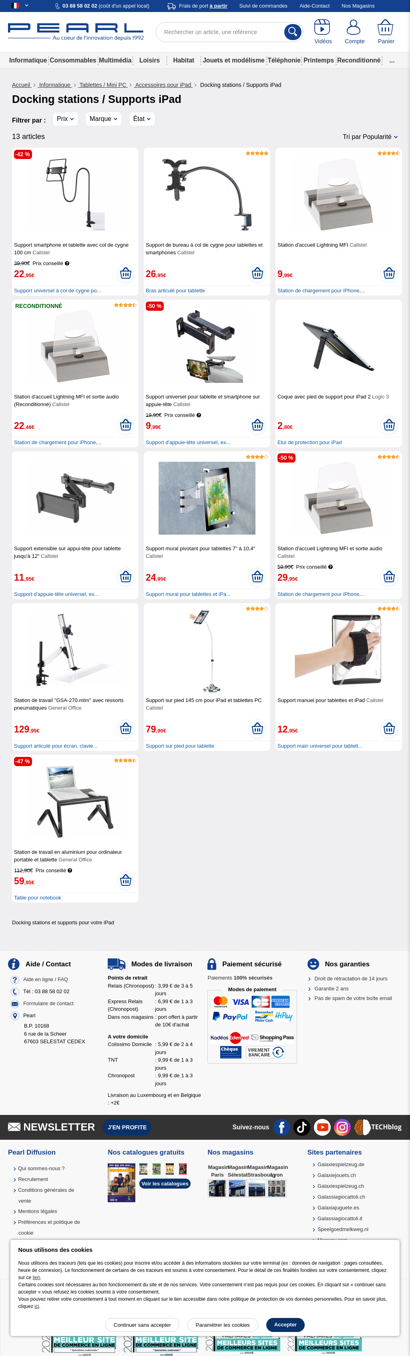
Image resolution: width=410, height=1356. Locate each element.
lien (36, 1277)
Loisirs (149, 60)
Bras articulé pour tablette (175, 291)
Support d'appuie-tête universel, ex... (188, 442)
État (139, 118)
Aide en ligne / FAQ (45, 980)
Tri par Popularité (367, 136)
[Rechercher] (292, 32)
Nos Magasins (358, 6)
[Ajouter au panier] (126, 273)
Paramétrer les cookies (223, 1325)
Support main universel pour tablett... (319, 746)
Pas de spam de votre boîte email (353, 998)
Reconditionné (358, 60)
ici (36, 1306)
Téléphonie (283, 60)
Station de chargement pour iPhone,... (321, 291)
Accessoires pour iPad (163, 85)
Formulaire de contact (48, 1004)
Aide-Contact (314, 6)
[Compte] (355, 32)
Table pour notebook (37, 898)
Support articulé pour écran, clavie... (55, 746)
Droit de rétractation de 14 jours (351, 979)
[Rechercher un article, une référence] (229, 32)
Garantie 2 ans (332, 989)
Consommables (73, 60)
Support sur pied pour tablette (180, 746)
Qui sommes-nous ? (41, 1168)
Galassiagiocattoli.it (340, 1218)
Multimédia (115, 60)
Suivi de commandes (263, 6)
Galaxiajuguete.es (338, 1208)
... (392, 60)
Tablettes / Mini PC (103, 85)
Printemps (318, 60)
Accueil (22, 85)
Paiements (239, 978)
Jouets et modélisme (233, 60)
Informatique (28, 60)
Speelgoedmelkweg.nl (343, 1229)
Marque (100, 118)
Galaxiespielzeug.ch (341, 1186)
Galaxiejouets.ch (337, 1175)
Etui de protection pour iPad (309, 442)
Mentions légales (37, 1211)
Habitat (183, 60)
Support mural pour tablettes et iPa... (188, 594)
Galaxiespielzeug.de (341, 1164)
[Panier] (386, 32)
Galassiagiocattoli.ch (341, 1197)
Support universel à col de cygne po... (57, 291)
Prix (62, 118)
